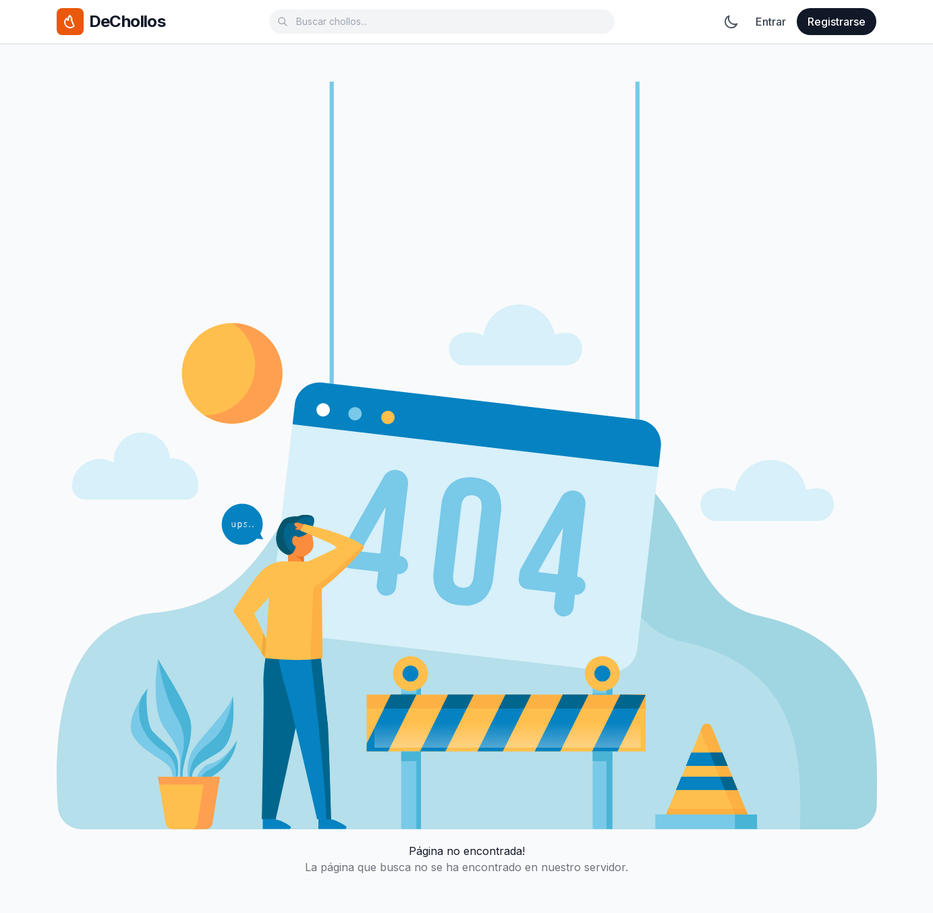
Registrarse (837, 21)
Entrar (771, 21)
